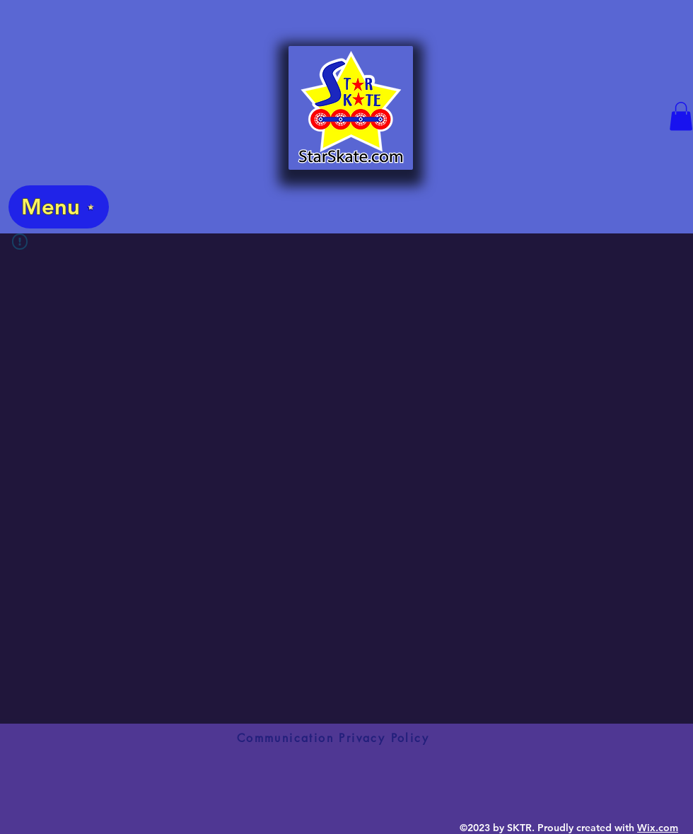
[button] (681, 116)
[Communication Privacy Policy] (333, 738)
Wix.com (657, 827)
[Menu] (58, 206)
